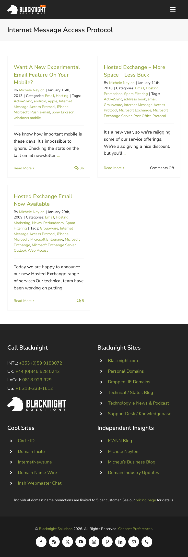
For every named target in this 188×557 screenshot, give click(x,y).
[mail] (133, 541)
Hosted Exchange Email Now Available (43, 200)
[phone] (146, 541)
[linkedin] (120, 541)
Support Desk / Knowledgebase (139, 414)
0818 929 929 (37, 380)
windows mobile (27, 117)
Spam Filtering (136, 93)
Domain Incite (31, 451)
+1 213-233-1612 (34, 388)
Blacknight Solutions (55, 528)
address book (135, 99)
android (40, 101)
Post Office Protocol (149, 115)
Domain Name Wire (37, 472)
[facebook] (41, 541)
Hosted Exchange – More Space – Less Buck (134, 71)
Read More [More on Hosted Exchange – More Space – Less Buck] (113, 167)
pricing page (146, 500)
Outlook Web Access (31, 250)
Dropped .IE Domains (129, 382)
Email (49, 95)
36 (79, 168)
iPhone (63, 106)
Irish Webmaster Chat (39, 483)
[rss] (54, 541)
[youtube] (80, 541)
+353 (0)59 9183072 (40, 363)
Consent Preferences (135, 528)
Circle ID (26, 441)
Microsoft (21, 112)
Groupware (113, 104)
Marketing (22, 222)
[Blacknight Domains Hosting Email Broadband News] (26, 7)
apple (52, 101)
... (58, 155)
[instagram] (94, 541)
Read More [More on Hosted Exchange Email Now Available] (23, 300)
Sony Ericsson (63, 112)
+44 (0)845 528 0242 (37, 371)
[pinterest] (107, 541)
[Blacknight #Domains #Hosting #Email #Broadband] (36, 399)
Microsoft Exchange (135, 110)
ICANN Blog (120, 441)
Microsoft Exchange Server (54, 245)
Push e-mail (40, 112)
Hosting (62, 95)
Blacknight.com (123, 361)
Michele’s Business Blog (131, 462)
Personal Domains (126, 371)
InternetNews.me (35, 462)
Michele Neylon (32, 90)
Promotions (113, 93)
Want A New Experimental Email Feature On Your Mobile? (47, 75)
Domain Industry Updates (133, 472)
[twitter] (67, 541)
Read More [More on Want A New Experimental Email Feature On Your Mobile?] (23, 168)
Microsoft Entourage (46, 239)
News (37, 222)
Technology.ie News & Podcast (138, 403)
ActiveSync (23, 101)
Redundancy (53, 222)
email (152, 99)
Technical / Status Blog (130, 392)
